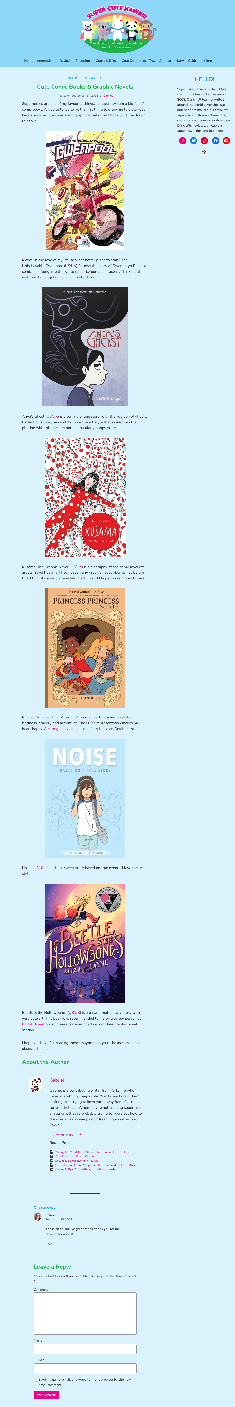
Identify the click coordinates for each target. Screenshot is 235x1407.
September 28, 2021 (58, 1219)
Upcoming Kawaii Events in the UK (76, 1161)
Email (39, 1360)
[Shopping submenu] (92, 61)
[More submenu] (214, 61)
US (67, 265)
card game (56, 728)
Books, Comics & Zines (85, 78)
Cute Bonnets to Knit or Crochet (75, 1156)
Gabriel (108, 96)
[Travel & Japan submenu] (173, 61)
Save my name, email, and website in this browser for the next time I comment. (85, 1382)
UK (73, 265)
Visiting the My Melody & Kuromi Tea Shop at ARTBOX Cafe (92, 1152)
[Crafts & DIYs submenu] (118, 61)
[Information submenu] (55, 61)
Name (39, 1340)
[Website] (80, 1135)
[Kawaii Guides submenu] (200, 61)
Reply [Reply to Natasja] (49, 1244)
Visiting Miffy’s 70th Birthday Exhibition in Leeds (85, 1169)
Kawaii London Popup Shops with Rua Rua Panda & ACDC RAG (95, 1165)
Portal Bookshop (36, 1024)
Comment (42, 1289)
